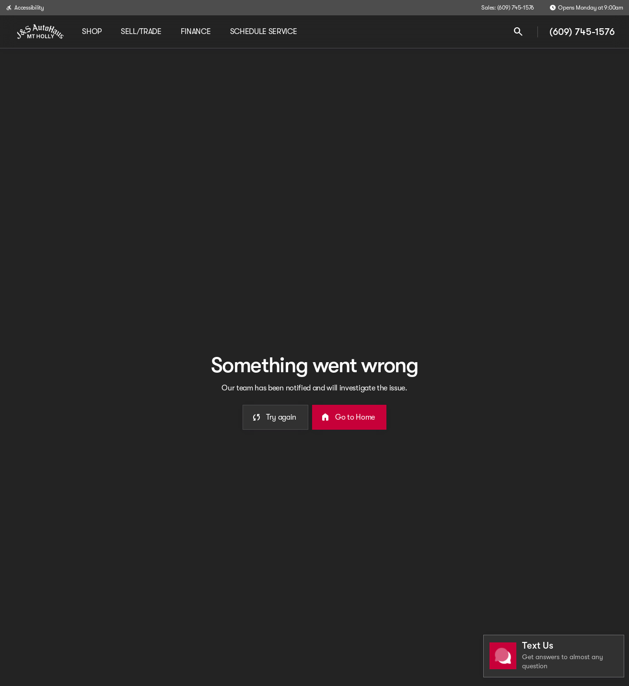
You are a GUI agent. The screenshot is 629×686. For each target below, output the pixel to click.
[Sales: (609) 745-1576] (507, 7)
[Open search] (518, 31)
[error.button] (275, 417)
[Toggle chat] (553, 656)
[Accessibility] (25, 7)
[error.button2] (349, 417)
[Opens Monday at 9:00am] (586, 7)
